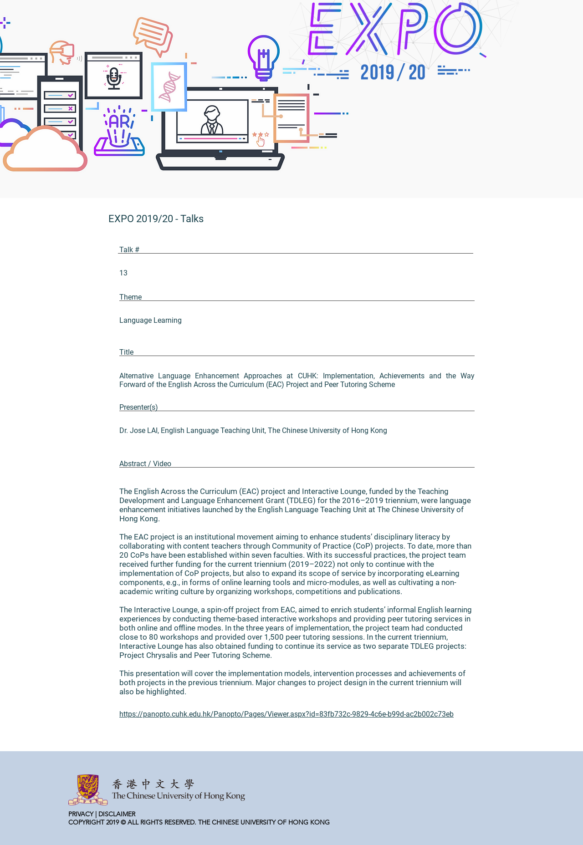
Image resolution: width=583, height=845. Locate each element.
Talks (192, 218)
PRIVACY (80, 814)
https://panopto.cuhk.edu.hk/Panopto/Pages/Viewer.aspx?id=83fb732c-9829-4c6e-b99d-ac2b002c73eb (286, 714)
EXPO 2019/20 (140, 218)
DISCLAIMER (116, 814)
